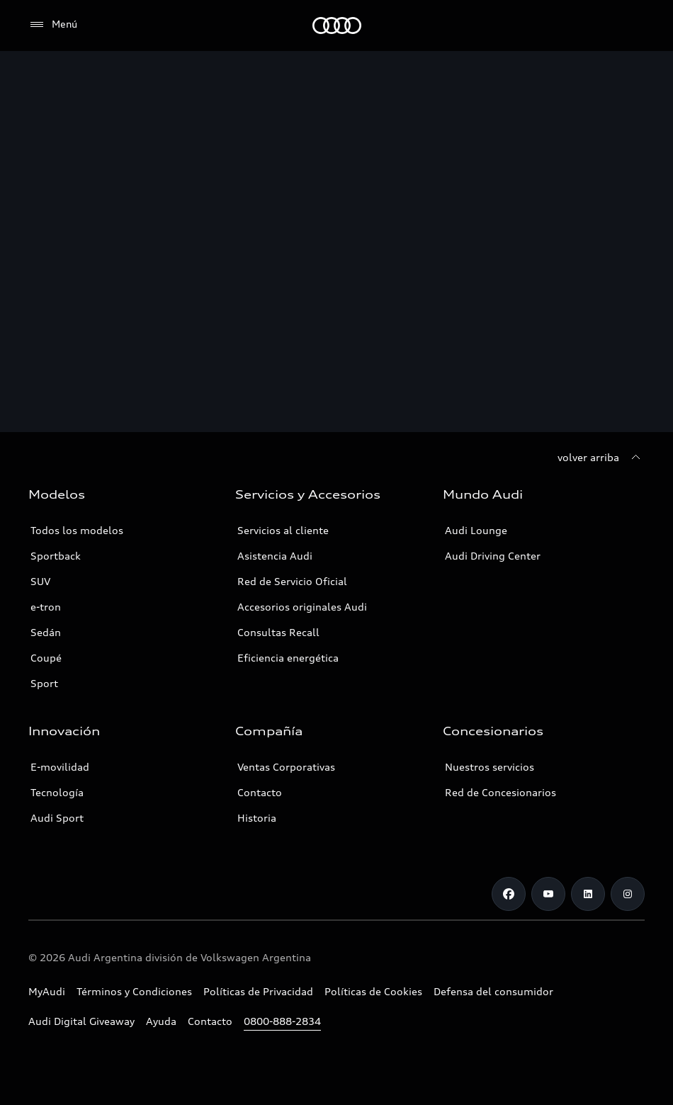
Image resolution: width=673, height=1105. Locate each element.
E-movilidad (59, 767)
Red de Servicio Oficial (292, 581)
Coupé (46, 658)
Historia (256, 818)
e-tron (45, 607)
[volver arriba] (601, 457)
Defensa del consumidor (493, 991)
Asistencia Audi (274, 556)
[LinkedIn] (588, 894)
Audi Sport (57, 818)
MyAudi (46, 991)
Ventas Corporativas (286, 767)
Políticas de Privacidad (258, 991)
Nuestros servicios (489, 767)
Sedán (45, 632)
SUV (40, 581)
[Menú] (52, 25)
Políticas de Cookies (373, 991)
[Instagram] (628, 894)
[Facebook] (509, 894)
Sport (44, 683)
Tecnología (57, 792)
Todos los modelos (76, 530)
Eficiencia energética (288, 658)
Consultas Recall (278, 632)
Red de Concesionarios (500, 792)
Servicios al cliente (283, 530)
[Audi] (336, 25)
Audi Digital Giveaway (81, 1021)
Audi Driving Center (493, 556)
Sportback (55, 556)
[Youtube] (548, 894)
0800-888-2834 (282, 1021)
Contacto (259, 792)
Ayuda (161, 1021)
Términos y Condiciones (134, 991)
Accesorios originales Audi (302, 607)
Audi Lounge (476, 530)
